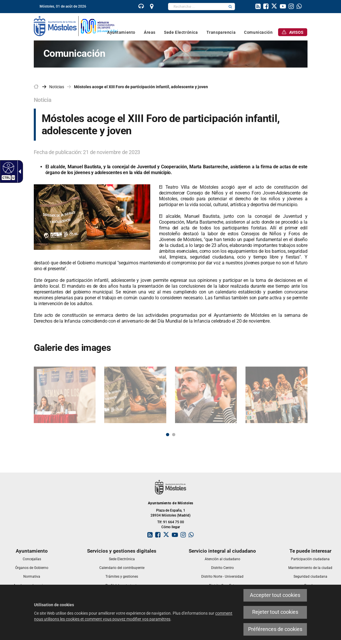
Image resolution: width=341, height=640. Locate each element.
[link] (7, 167)
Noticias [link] (56, 86)
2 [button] (173, 434)
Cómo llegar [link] (170, 527)
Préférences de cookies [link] (275, 629)
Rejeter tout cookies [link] (275, 612)
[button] (230, 6)
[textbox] (197, 6)
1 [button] (167, 434)
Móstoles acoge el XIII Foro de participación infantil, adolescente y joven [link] (141, 86)
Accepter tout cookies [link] (275, 595)
